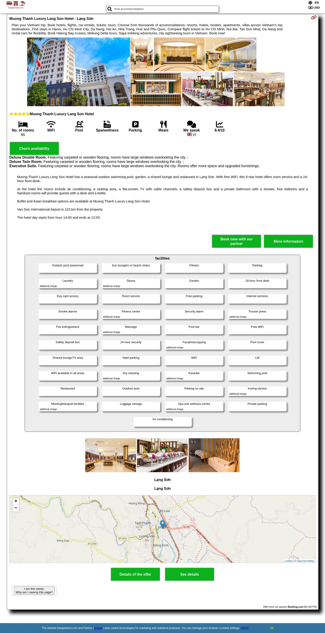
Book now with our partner (237, 241)
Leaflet (288, 561)
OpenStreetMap (305, 561)
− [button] (15, 508)
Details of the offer (135, 574)
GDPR (245, 628)
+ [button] (15, 501)
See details (189, 574)
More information (288, 241)
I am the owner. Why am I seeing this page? (34, 590)
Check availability (34, 148)
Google (98, 628)
